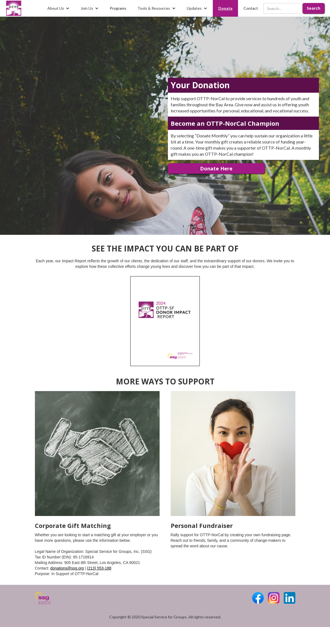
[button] (58, 8)
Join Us (87, 8)
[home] (14, 8)
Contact (251, 8)
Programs (118, 8)
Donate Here (216, 168)
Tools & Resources (153, 8)
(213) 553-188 (99, 568)
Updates (194, 8)
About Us (55, 8)
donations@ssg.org (67, 568)
